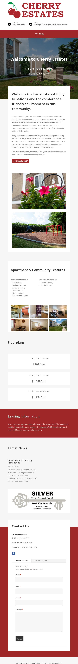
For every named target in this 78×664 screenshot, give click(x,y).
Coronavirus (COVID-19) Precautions (20, 461)
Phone (18, 598)
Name (18, 575)
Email (18, 586)
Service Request (41, 560)
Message (19, 609)
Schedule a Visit (21, 161)
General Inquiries (21, 560)
